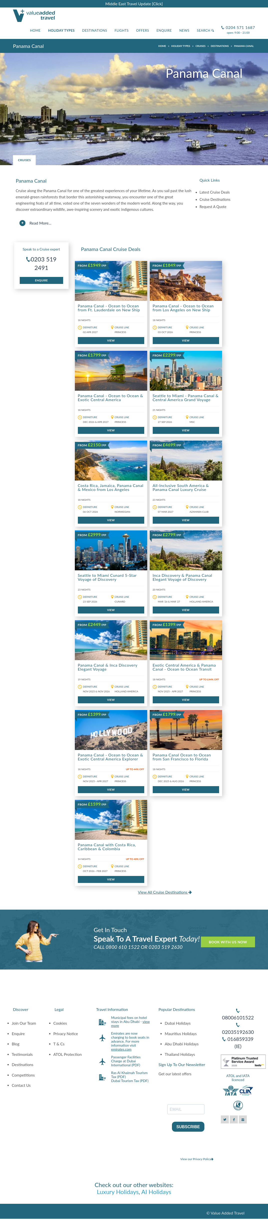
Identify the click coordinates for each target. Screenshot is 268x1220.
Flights (122, 30)
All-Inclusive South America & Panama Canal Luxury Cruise (181, 487)
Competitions (23, 1075)
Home (35, 30)
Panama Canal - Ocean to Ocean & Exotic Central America (110, 397)
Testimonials (22, 1054)
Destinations (94, 30)
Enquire (164, 30)
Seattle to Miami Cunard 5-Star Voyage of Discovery (107, 577)
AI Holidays (156, 1191)
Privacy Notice (65, 1033)
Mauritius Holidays (181, 1033)
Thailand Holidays (180, 1054)
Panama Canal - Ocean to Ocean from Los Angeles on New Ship (183, 307)
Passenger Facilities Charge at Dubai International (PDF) (125, 1061)
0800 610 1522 (123, 947)
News (184, 30)
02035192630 (238, 1032)
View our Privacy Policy (197, 1159)
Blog (15, 1044)
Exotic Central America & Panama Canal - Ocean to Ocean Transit (184, 667)
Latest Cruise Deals (215, 192)
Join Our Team (24, 1023)
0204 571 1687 (240, 25)
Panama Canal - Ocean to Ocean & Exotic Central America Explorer (110, 756)
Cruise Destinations (215, 199)
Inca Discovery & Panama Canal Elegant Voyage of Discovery (182, 577)
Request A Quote (213, 207)
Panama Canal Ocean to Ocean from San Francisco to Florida (182, 756)
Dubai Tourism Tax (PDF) (129, 1081)
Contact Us (21, 1085)
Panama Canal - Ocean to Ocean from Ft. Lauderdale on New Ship (109, 307)
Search (205, 30)
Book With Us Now (228, 942)
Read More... (40, 223)
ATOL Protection (67, 1054)
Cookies (60, 1023)
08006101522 (238, 1017)
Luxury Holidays (118, 1191)
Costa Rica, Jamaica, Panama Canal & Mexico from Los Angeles (110, 487)
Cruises (24, 160)
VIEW (111, 340)
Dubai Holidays (177, 1023)
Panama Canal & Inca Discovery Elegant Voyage (107, 667)
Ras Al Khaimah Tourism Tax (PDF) (129, 1075)
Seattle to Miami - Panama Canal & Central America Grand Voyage (186, 397)
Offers (142, 30)
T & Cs (59, 1044)
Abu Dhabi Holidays (181, 1044)
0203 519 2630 (166, 947)
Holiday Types (61, 30)
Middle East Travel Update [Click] (134, 3)
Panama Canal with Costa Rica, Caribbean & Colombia (107, 846)
